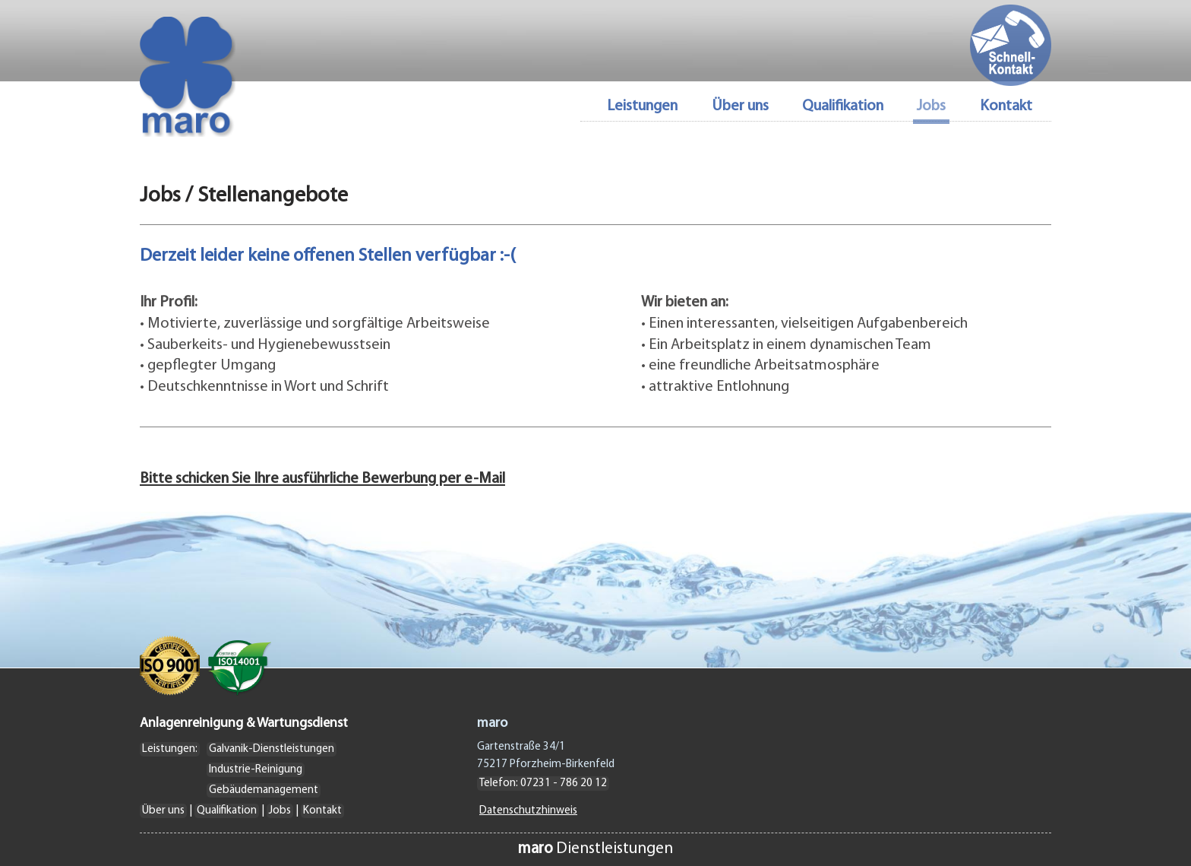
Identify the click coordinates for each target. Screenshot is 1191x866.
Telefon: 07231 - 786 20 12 (543, 783)
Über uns (740, 107)
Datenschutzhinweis (528, 811)
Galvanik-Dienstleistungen (271, 749)
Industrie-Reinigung (255, 770)
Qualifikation (842, 107)
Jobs (280, 811)
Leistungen (642, 107)
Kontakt (1006, 107)
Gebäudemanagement (263, 790)
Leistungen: (169, 749)
